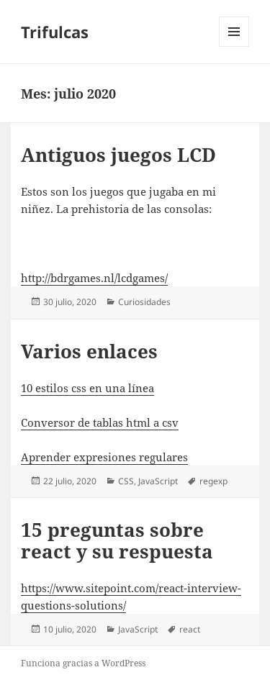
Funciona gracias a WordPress (83, 663)
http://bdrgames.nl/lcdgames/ (94, 278)
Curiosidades (144, 302)
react (189, 629)
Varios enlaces (89, 351)
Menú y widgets (234, 46)
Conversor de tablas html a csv (100, 422)
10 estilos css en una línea (87, 388)
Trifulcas (55, 31)
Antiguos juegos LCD (118, 155)
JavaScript (158, 481)
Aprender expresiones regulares (104, 457)
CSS (126, 481)
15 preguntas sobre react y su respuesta (117, 540)
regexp (213, 481)
